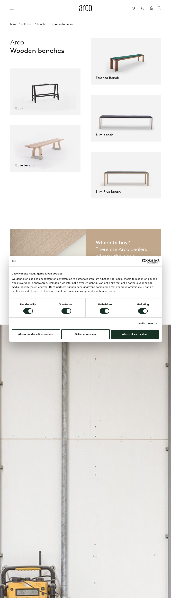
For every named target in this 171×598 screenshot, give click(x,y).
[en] (133, 8)
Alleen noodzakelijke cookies (35, 334)
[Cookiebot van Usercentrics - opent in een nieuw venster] (144, 261)
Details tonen (145, 323)
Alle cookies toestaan (135, 334)
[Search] (159, 8)
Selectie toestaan (85, 334)
